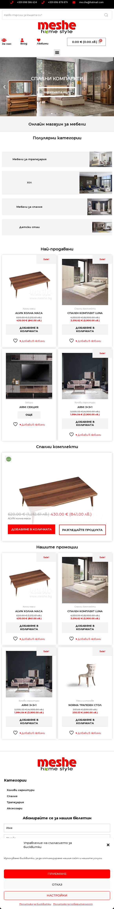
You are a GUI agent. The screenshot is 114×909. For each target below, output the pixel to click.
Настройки (57, 895)
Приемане (57, 874)
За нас (6, 43)
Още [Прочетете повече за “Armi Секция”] (29, 414)
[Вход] (22, 40)
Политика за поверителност (73, 904)
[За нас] (4, 40)
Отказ (57, 884)
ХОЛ (29, 182)
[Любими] (38, 40)
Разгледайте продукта (82, 530)
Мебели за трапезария (30, 159)
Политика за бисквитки (35, 904)
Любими (42, 43)
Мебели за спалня (29, 206)
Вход (23, 43)
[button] (108, 845)
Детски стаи (29, 227)
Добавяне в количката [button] (28, 329)
